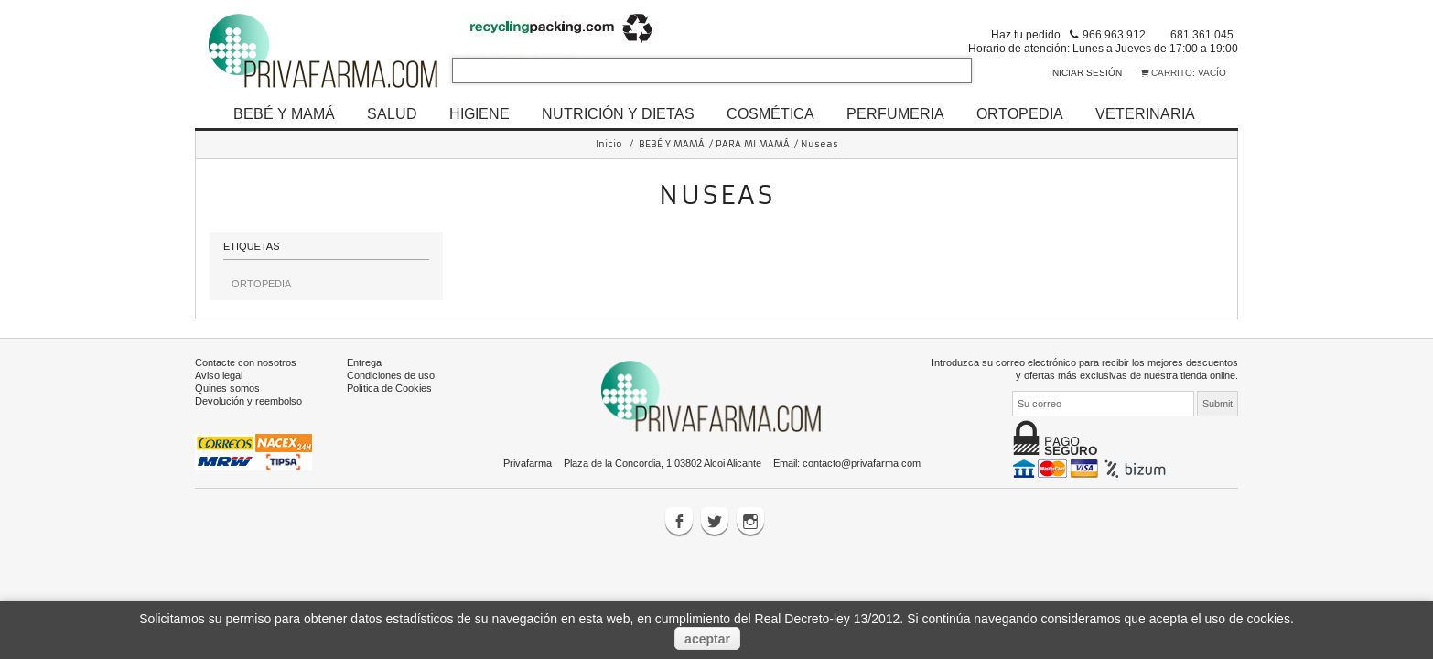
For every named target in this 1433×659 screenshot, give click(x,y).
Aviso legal (218, 375)
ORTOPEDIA (1019, 113)
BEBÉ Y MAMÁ (284, 113)
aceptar (707, 639)
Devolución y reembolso (248, 400)
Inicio (609, 144)
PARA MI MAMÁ (753, 144)
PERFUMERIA (895, 113)
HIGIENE (479, 113)
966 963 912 (1114, 34)
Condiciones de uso (391, 375)
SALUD (392, 113)
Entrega (364, 362)
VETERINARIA (1145, 113)
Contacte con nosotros (245, 362)
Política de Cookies (389, 388)
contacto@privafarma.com (862, 463)
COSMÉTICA (770, 113)
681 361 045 (1202, 34)
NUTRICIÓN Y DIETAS (618, 113)
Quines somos (227, 388)
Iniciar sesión (1086, 73)
